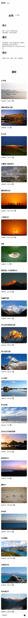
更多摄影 (4, 615)
